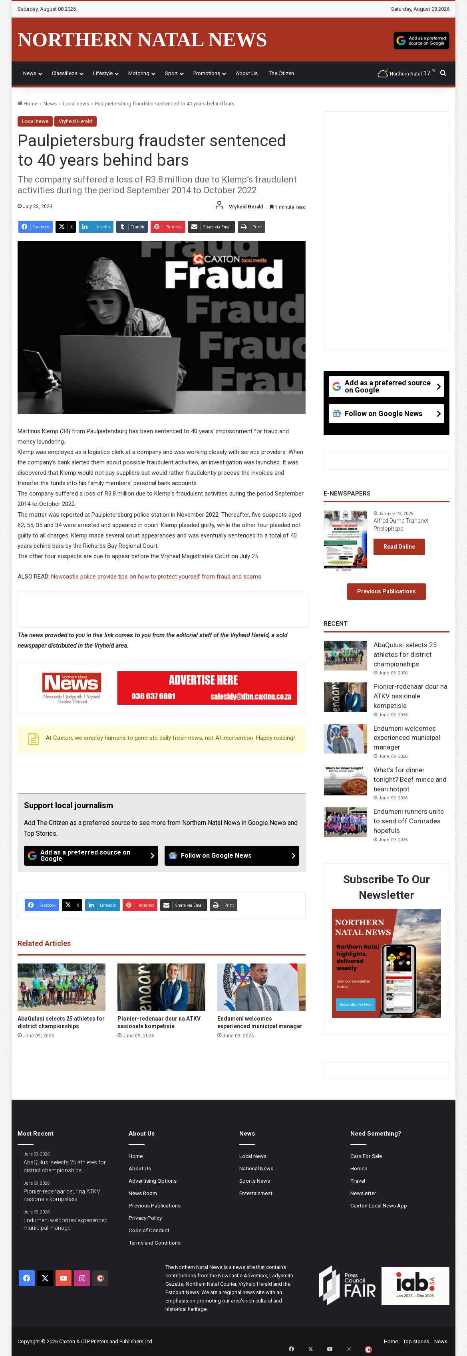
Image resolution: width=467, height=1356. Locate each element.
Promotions (206, 73)
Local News (252, 1156)
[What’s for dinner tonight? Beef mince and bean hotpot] (346, 780)
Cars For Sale (366, 1156)
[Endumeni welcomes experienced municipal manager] (261, 987)
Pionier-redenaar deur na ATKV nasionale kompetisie (410, 696)
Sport (171, 73)
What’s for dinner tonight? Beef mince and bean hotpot (410, 779)
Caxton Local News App (378, 1205)
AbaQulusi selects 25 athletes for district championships (405, 654)
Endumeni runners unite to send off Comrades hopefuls (409, 821)
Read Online (399, 546)
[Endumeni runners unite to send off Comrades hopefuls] (346, 822)
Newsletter (363, 1193)
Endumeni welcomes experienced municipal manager (407, 737)
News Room (143, 1193)
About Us (247, 73)
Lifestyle (103, 73)
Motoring (138, 73)
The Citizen (281, 73)
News (29, 73)
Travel (357, 1181)
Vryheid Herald (75, 121)
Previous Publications (386, 591)
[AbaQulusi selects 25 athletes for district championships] (61, 987)
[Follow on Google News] (232, 856)
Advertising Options (153, 1181)
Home (28, 104)
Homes (358, 1168)
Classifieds (65, 73)
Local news (76, 104)
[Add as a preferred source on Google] (421, 39)
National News (256, 1168)
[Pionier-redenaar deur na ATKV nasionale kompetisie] (161, 987)
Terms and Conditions (155, 1242)
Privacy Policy (145, 1218)
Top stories (416, 1341)
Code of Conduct (149, 1230)
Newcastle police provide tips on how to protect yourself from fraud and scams (156, 576)
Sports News (254, 1181)
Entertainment (255, 1193)
